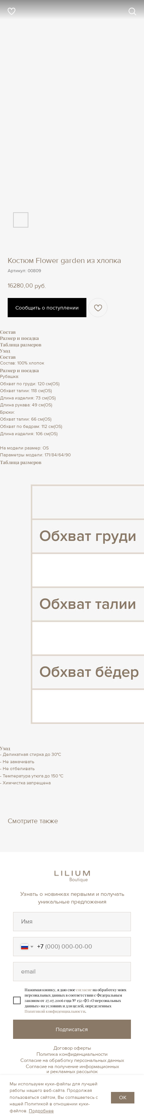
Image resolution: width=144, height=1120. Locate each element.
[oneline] (72, 921)
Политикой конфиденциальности (55, 1011)
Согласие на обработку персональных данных (72, 1060)
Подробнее (41, 1111)
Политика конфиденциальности (72, 1054)
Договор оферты (72, 1048)
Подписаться (72, 1029)
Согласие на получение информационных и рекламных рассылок (72, 1069)
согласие (84, 989)
